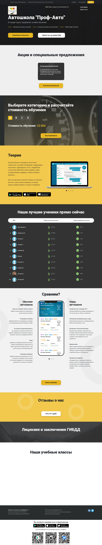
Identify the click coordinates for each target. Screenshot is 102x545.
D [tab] (28, 117)
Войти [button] (90, 2)
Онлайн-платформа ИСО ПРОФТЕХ (17, 512)
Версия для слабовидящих (18, 2)
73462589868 (83, 7)
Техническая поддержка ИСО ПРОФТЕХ (18, 513)
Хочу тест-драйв (51, 413)
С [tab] (22, 117)
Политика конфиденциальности (53, 510)
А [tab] (10, 117)
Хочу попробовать (51, 135)
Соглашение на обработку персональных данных (58, 512)
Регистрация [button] (82, 2)
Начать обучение (51, 382)
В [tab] (16, 117)
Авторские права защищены (52, 513)
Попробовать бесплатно (20, 35)
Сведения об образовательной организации (40, 2)
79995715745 (83, 9)
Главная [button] (74, 2)
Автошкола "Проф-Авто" (36, 17)
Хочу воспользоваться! (51, 85)
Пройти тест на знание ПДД (51, 35)
